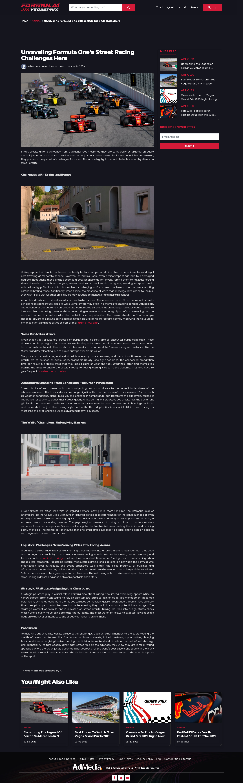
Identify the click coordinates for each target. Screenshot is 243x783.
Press (194, 7)
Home (24, 21)
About (52, 759)
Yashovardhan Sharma (50, 66)
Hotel (182, 7)
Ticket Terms (125, 759)
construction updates (52, 371)
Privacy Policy (106, 759)
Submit (189, 146)
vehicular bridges (54, 558)
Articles (36, 21)
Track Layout (165, 7)
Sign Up (212, 7)
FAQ (158, 759)
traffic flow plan (88, 323)
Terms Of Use (87, 759)
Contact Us (171, 759)
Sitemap (186, 759)
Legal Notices (67, 759)
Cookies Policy (144, 759)
